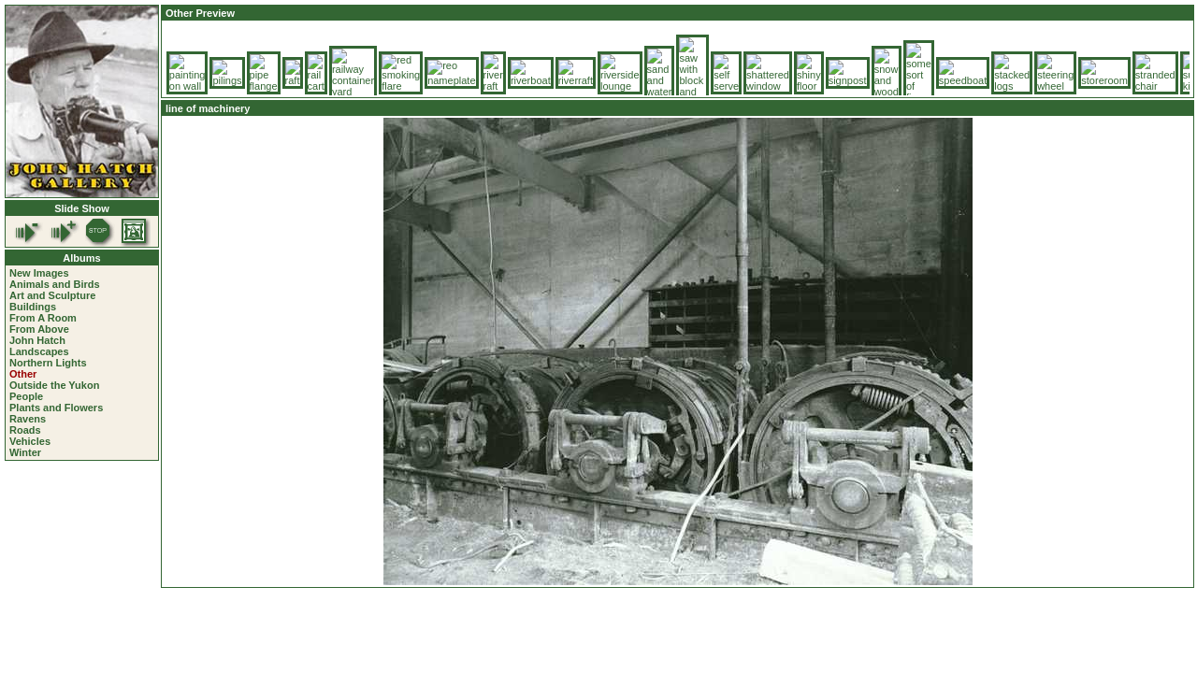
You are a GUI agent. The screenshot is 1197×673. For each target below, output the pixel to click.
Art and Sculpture (52, 295)
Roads (25, 430)
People (26, 396)
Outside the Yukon (54, 385)
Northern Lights (48, 362)
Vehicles (29, 441)
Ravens (27, 418)
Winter (25, 452)
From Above (39, 329)
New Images (39, 273)
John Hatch (37, 340)
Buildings (32, 306)
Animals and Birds (54, 284)
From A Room (43, 317)
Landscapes (39, 351)
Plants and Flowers (56, 407)
